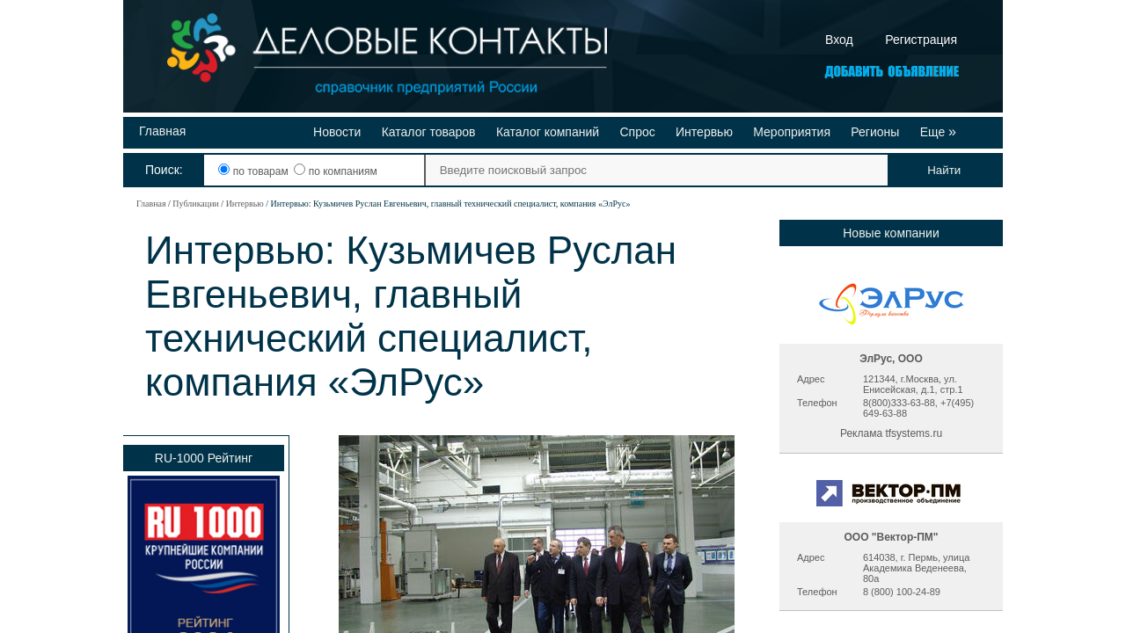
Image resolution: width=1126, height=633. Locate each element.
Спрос (636, 132)
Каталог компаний (547, 132)
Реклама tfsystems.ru (891, 433)
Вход (839, 40)
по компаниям (335, 171)
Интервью (704, 132)
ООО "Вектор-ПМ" (891, 537)
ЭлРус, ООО (891, 359)
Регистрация (921, 40)
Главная (162, 131)
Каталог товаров (429, 132)
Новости (337, 132)
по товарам (254, 171)
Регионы (875, 132)
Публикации (195, 203)
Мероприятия (791, 132)
